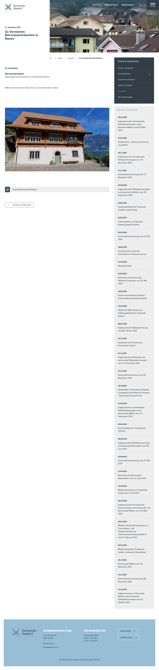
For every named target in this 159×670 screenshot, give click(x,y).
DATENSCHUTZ (126, 637)
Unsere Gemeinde (125, 68)
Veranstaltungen (125, 97)
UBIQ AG (96, 660)
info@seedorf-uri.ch (51, 647)
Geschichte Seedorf (126, 79)
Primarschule (111, 5)
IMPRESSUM (125, 631)
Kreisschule (128, 5)
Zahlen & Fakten (125, 85)
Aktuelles (122, 91)
